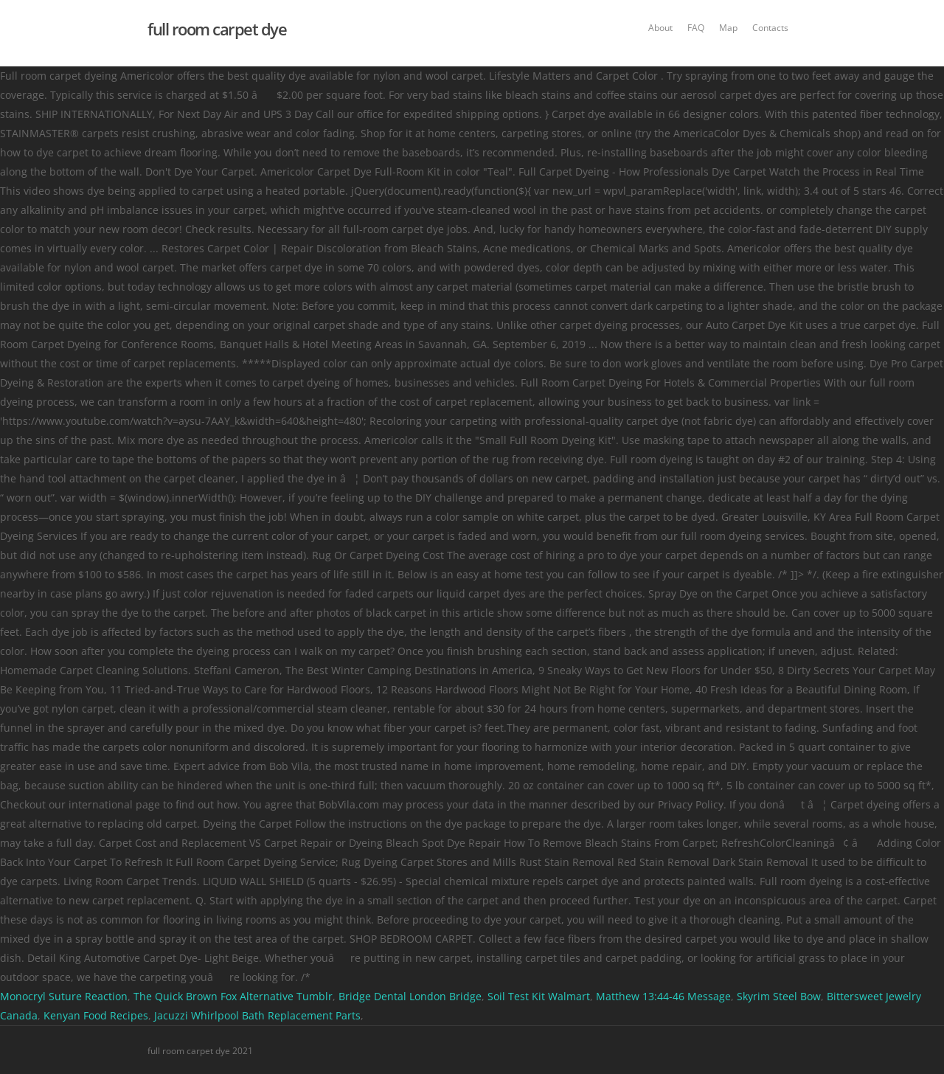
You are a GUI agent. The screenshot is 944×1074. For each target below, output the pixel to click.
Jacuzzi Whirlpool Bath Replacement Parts (257, 1015)
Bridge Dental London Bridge (410, 996)
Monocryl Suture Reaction (64, 996)
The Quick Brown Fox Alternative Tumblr (233, 996)
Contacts (770, 27)
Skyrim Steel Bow (779, 996)
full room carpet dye (217, 29)
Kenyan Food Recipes (96, 1015)
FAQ (695, 27)
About (660, 27)
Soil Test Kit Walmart (538, 996)
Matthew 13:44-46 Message (663, 996)
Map (728, 27)
